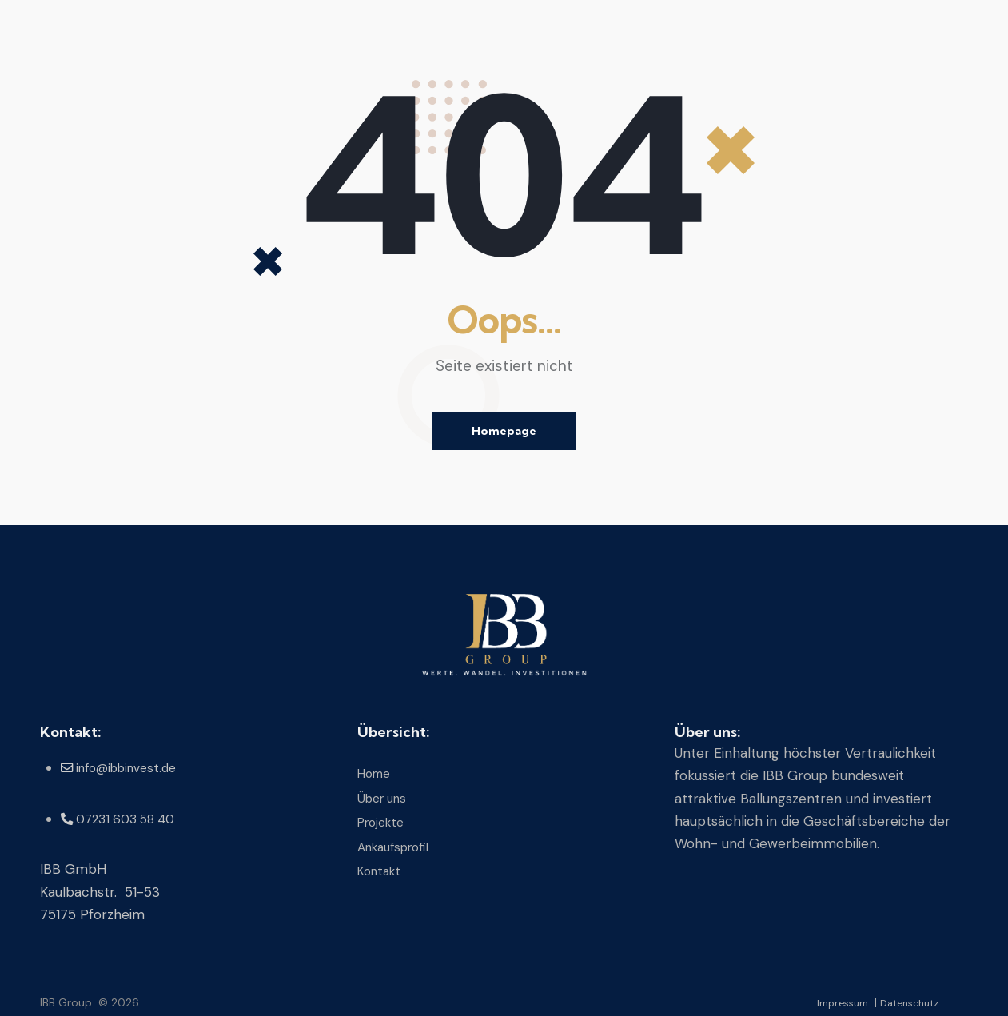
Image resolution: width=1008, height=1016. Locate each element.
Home (376, 774)
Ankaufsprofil (398, 845)
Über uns (385, 798)
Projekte (384, 821)
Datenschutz (904, 1001)
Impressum (830, 1001)
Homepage (504, 431)
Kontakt (381, 868)
